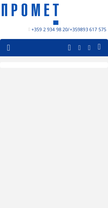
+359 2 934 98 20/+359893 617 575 (68, 29)
